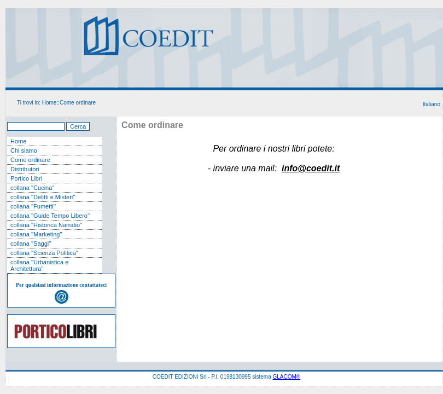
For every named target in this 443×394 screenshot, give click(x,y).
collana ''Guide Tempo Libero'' (50, 215)
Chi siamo (23, 150)
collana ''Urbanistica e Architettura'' (39, 265)
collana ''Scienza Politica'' (44, 253)
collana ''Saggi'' (30, 243)
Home (49, 103)
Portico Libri (26, 178)
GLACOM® (287, 377)
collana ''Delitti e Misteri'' (42, 197)
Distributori (24, 169)
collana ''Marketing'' (36, 234)
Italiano (431, 104)
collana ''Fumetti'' (33, 206)
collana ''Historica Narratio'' (46, 225)
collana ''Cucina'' (32, 187)
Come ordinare (78, 103)
